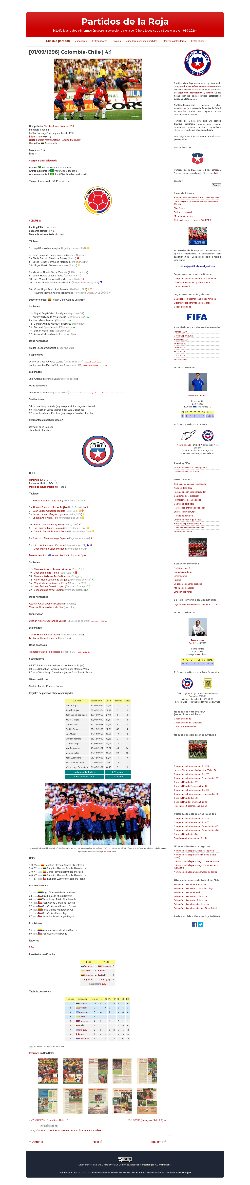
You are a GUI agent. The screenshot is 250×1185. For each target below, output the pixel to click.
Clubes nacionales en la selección (190, 484)
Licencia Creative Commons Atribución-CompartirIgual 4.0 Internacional (136, 1164)
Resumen (34, 1053)
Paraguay (105, 979)
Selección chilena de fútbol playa (190, 884)
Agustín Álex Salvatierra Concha (46, 603)
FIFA (31, 947)
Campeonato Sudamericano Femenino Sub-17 (196, 778)
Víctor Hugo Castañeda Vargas (50, 579)
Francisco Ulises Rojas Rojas (44, 651)
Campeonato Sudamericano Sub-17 (191, 774)
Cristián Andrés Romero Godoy (51, 531)
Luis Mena (199, 640)
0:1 (208, 654)
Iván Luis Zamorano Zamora (48, 545)
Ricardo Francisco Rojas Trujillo (50, 507)
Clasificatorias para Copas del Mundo (192, 282)
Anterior (36, 1142)
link (185, 111)
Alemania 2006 (181, 339)
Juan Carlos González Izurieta (49, 510)
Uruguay (102, 984)
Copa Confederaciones (185, 726)
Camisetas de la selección (186, 495)
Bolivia (87, 970)
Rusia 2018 (179, 351)
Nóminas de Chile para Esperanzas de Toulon (195, 872)
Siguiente (159, 1142)
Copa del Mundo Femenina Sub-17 (190, 786)
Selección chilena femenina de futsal (191, 904)
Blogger (187, 1172)
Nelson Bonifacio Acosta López (69, 555)
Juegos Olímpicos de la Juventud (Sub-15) (195, 770)
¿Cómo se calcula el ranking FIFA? (190, 467)
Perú (103, 970)
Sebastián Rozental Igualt (48, 589)
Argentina (89, 979)
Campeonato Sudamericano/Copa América (195, 278)
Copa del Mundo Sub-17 (186, 782)
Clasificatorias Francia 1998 (59, 126)
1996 (44, 1130)
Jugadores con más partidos (141, 41)
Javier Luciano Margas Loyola (49, 514)
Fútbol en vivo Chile (183, 212)
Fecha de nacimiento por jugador (190, 492)
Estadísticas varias (183, 531)
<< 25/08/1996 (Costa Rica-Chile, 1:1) (49, 1120)
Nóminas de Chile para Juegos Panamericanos (196, 861)
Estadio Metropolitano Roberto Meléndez (58, 139)
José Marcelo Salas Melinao (49, 548)
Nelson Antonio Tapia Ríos (47, 500)
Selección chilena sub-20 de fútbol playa (193, 888)
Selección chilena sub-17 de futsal (190, 900)
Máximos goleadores (174, 41)
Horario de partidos (183, 515)
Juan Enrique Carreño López (49, 586)
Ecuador (105, 621)
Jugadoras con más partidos (188, 583)
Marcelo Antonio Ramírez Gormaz (52, 569)
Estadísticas (198, 41)
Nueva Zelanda (184, 445)
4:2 (209, 407)
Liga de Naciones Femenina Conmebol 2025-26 (197, 604)
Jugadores (81, 41)
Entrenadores (99, 41)
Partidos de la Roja (125, 21)
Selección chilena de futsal (187, 892)
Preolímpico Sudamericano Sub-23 (191, 806)
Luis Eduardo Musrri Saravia (48, 528)
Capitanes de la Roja (184, 503)
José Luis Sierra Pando (46, 572)
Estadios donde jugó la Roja (187, 519)
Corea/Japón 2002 (183, 335)
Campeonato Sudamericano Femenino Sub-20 (196, 794)
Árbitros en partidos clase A (187, 523)
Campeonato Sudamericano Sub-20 (191, 790)
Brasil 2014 (179, 347)
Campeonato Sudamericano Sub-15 (191, 766)
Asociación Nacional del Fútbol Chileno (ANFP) (197, 197)
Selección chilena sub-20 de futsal (190, 896)
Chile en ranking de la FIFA (186, 471)
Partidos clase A (95, 1130)
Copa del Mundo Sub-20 (186, 798)
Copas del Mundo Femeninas (188, 722)
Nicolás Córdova (199, 395)
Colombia (89, 975)
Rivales (117, 41)
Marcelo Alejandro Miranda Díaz (46, 607)
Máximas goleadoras (184, 587)
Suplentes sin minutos (184, 511)
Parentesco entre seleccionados (189, 507)
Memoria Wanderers (183, 216)
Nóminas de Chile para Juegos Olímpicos (194, 850)
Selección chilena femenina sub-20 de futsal (195, 908)
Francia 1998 (180, 331)
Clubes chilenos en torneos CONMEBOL (193, 220)
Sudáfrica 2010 (181, 343)
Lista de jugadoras (183, 572)
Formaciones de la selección (187, 499)
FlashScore (179, 208)
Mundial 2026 (180, 359)
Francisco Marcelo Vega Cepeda (50, 538)
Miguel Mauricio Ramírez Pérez (50, 583)
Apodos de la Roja (183, 488)
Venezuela (106, 966)
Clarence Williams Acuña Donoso (52, 576)
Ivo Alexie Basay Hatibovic (43, 638)
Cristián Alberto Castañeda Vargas (47, 620)
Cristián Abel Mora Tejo (45, 517)
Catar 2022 (179, 355)
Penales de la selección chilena (189, 527)
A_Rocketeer (106, 851)
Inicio (97, 1142)
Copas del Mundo (182, 286)
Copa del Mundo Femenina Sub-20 (190, 802)
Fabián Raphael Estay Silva (48, 524)
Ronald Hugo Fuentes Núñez (44, 634)
